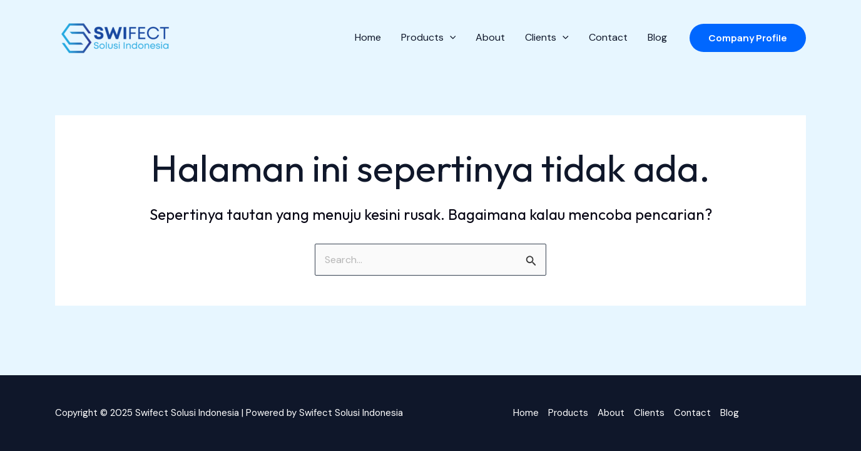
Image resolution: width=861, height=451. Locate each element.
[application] (450, 37)
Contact (692, 413)
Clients (649, 413)
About (611, 413)
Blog (729, 413)
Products (568, 413)
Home (526, 413)
